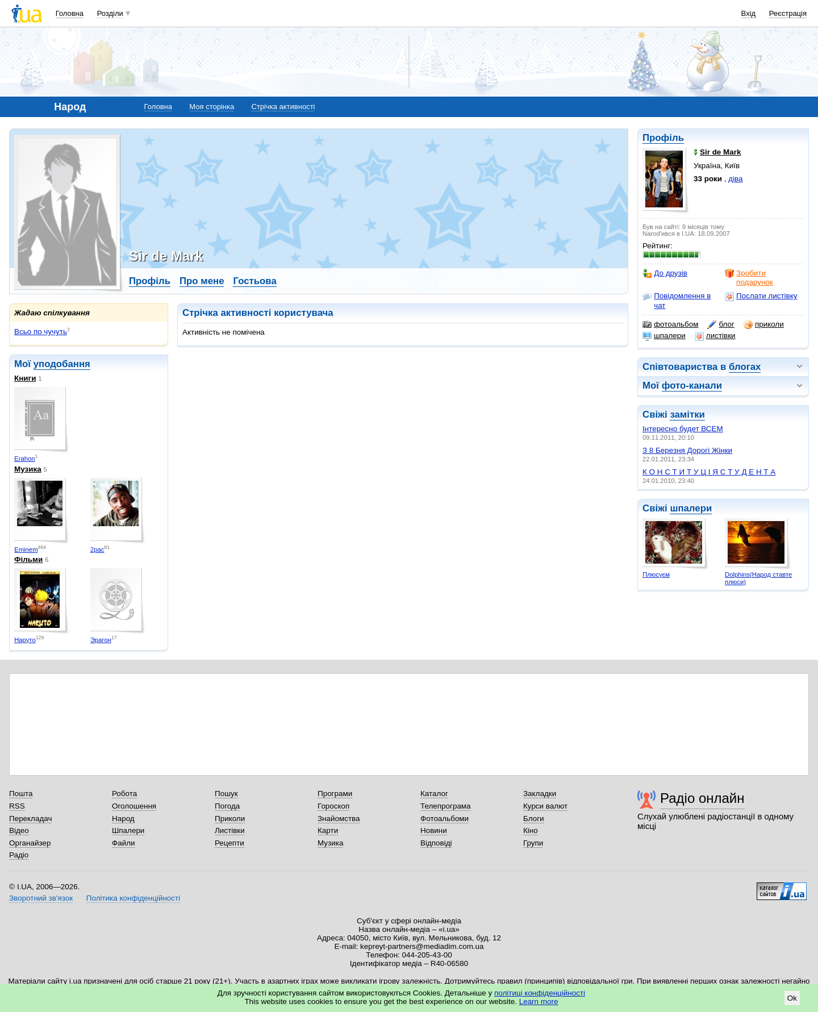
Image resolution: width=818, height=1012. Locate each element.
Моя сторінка (211, 106)
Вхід (748, 13)
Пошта (20, 793)
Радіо (18, 855)
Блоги (533, 818)
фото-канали (692, 385)
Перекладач (30, 818)
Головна (70, 13)
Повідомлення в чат (676, 300)
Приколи (230, 818)
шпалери (664, 335)
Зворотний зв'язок (41, 898)
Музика (27, 469)
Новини (433, 830)
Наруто (25, 639)
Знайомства (339, 818)
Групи (533, 843)
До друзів (664, 273)
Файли (123, 843)
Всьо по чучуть (40, 331)
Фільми (28, 559)
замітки (687, 414)
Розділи (110, 13)
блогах (745, 366)
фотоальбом (670, 324)
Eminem (25, 549)
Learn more (538, 1001)
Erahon (24, 458)
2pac (97, 549)
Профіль (663, 137)
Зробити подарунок (749, 277)
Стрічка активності (283, 106)
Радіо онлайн (702, 798)
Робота (124, 793)
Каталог (434, 793)
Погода (227, 806)
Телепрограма (445, 806)
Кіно (530, 830)
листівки (715, 335)
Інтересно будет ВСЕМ (682, 428)
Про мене (202, 281)
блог (720, 324)
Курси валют (545, 806)
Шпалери (128, 830)
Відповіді (436, 843)
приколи (764, 324)
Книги (25, 378)
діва (735, 178)
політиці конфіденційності (539, 993)
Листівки (230, 830)
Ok (792, 998)
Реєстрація (788, 13)
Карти (328, 830)
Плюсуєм (656, 574)
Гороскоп (333, 806)
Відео (19, 830)
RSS (17, 806)
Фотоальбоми (444, 818)
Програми (335, 793)
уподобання (62, 364)
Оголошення (134, 806)
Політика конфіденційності (133, 898)
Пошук (226, 793)
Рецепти (229, 843)
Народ (123, 818)
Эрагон (100, 639)
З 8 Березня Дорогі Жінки (687, 450)
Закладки (539, 793)
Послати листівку (761, 296)
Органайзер (30, 843)
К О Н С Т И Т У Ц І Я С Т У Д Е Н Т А (708, 472)
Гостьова (254, 281)
